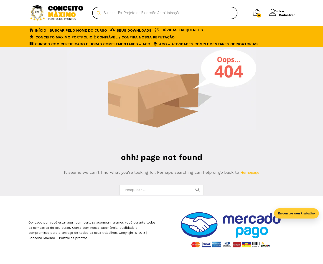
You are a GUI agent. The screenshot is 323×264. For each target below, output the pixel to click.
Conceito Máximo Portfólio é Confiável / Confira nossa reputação (102, 37)
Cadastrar (287, 15)
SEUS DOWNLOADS (131, 30)
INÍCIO (38, 30)
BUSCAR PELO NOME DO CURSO (78, 30)
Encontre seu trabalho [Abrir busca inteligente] (296, 213)
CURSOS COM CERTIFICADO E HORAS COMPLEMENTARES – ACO (90, 43)
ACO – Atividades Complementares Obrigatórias (206, 44)
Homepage (249, 172)
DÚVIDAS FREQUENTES (179, 29)
